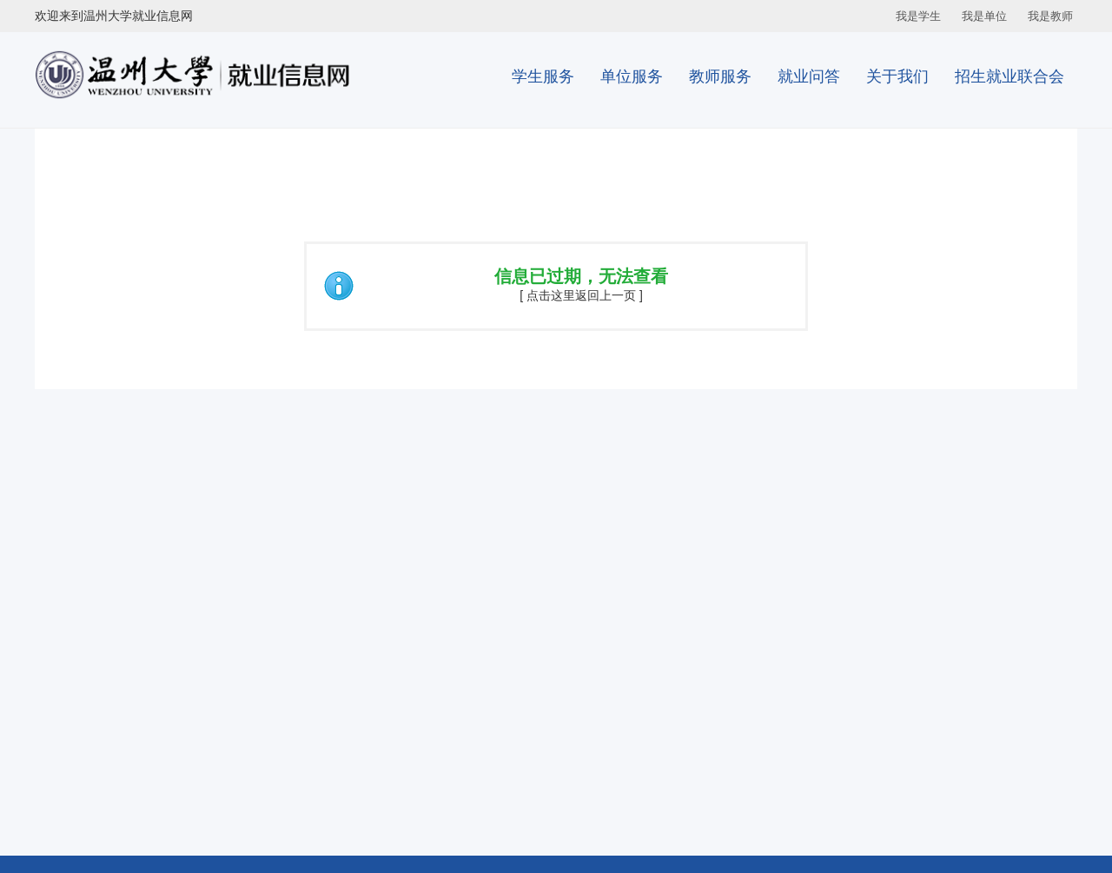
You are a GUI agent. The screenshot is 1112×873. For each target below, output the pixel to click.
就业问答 (809, 76)
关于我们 (897, 76)
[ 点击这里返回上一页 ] (581, 295)
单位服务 (631, 76)
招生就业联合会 (1009, 76)
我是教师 (1050, 16)
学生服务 (543, 76)
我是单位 (984, 16)
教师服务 (720, 76)
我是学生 (918, 16)
